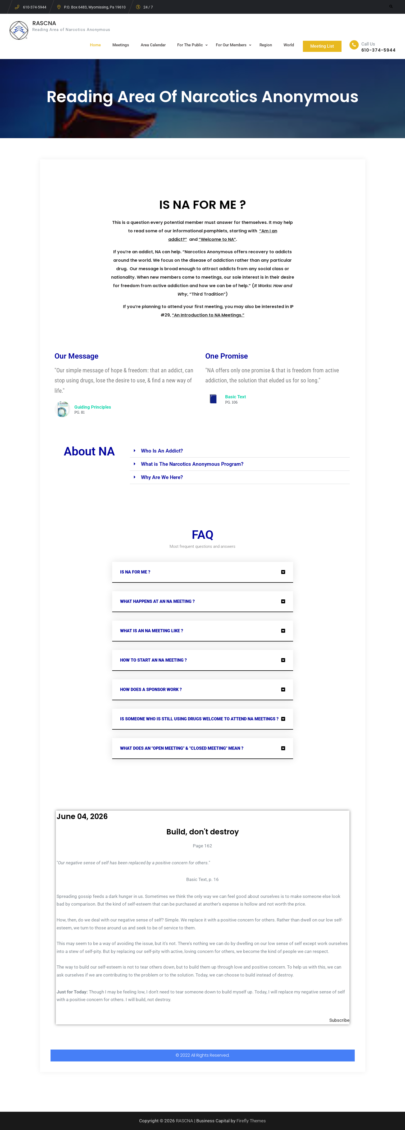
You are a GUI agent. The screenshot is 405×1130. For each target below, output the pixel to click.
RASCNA (44, 23)
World (286, 45)
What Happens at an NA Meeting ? (157, 601)
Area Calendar (150, 45)
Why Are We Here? (162, 477)
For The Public (188, 45)
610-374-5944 (34, 7)
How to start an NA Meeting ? (153, 660)
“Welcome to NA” (217, 239)
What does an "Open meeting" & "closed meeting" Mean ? (181, 748)
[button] (239, 451)
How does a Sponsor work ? (151, 689)
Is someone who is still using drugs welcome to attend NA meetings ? (199, 718)
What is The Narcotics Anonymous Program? (192, 464)
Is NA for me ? (135, 572)
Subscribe (339, 1020)
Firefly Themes (251, 1120)
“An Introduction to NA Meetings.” (208, 315)
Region (263, 45)
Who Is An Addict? (162, 451)
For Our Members (228, 45)
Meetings (118, 45)
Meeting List (321, 46)
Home (93, 45)
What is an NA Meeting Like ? (151, 630)
